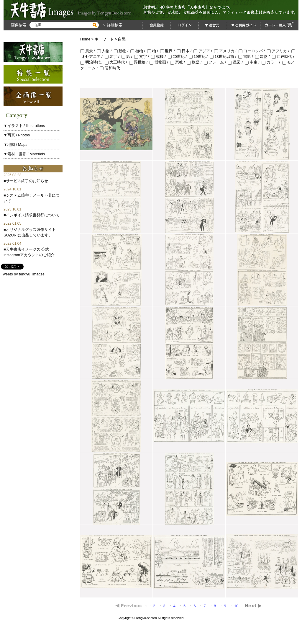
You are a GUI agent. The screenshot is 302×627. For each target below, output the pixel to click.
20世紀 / (178, 56)
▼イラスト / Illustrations (24, 125)
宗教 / (178, 62)
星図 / (236, 62)
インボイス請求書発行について (33, 215)
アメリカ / (226, 51)
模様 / (159, 56)
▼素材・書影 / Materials (24, 154)
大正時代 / (117, 62)
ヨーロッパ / (253, 51)
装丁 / (113, 56)
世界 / (168, 51)
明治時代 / (92, 62)
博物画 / (160, 62)
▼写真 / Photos (17, 135)
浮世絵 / (139, 62)
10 (236, 606)
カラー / (272, 62)
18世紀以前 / (224, 56)
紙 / (128, 56)
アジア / (203, 51)
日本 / (185, 51)
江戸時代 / (283, 56)
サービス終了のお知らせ (27, 181)
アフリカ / (279, 51)
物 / (153, 51)
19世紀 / (199, 56)
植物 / (138, 51)
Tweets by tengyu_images (23, 274)
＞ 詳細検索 (111, 25)
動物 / (122, 51)
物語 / (195, 62)
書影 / (246, 56)
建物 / (263, 56)
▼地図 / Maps (15, 144)
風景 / (88, 51)
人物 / (105, 51)
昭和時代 (110, 68)
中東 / (253, 62)
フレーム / (216, 62)
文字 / (142, 56)
